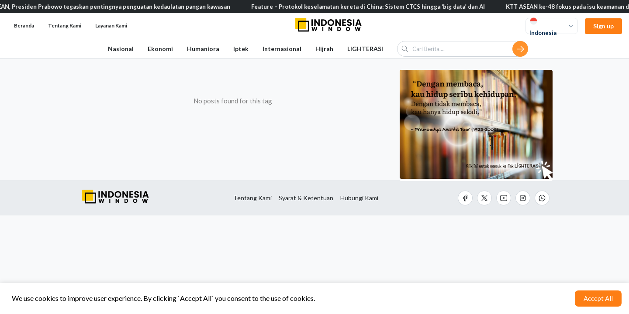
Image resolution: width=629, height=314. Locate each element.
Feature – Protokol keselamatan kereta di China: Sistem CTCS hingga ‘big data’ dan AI (371, 6)
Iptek (241, 48)
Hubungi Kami (359, 198)
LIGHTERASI (365, 48)
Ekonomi (160, 48)
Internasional (282, 48)
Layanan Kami (111, 25)
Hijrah (324, 48)
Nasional (121, 48)
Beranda (24, 25)
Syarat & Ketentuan (306, 198)
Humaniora (203, 48)
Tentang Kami (252, 198)
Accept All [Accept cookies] (598, 298)
